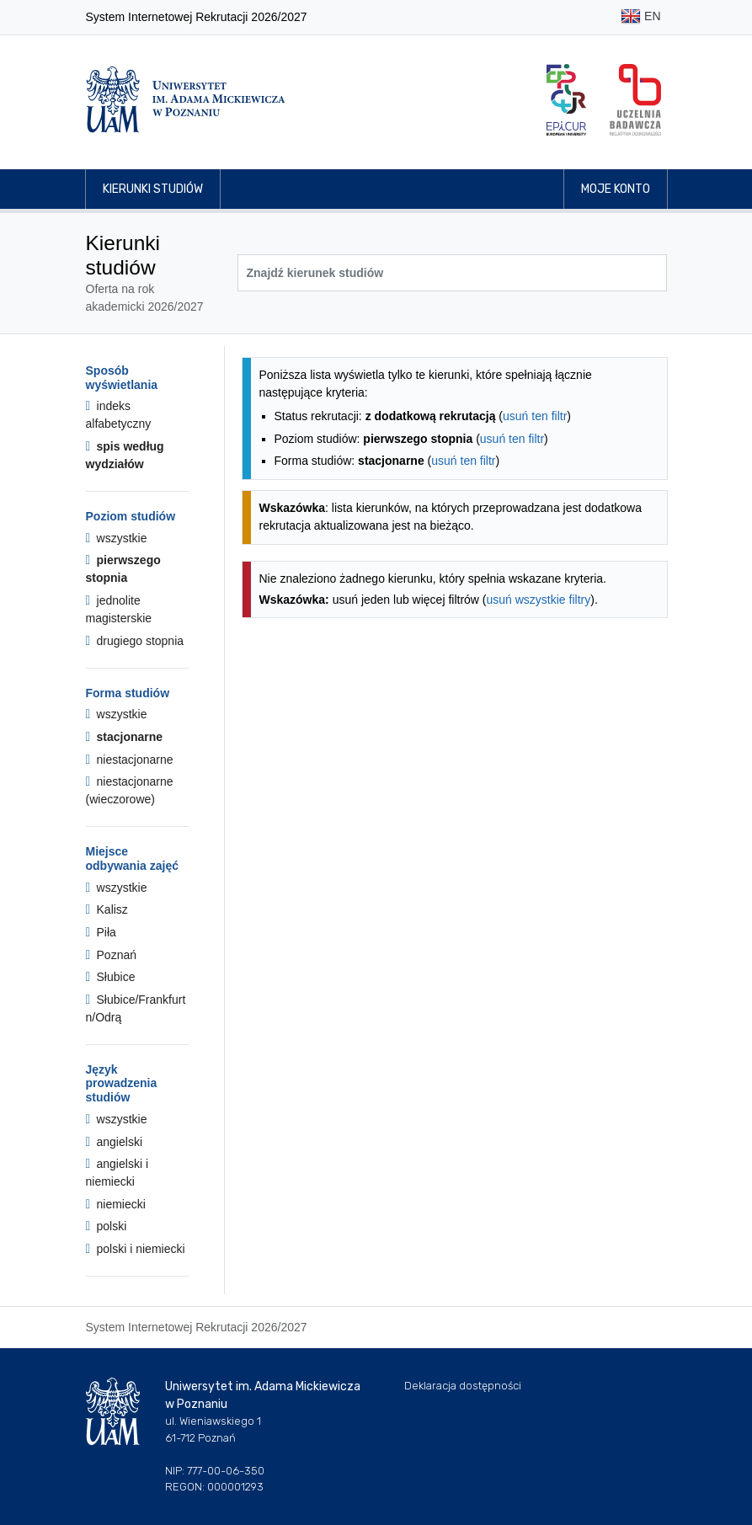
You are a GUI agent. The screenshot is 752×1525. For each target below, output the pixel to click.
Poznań (111, 955)
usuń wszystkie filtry (539, 599)
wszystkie (116, 538)
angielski (114, 1142)
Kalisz (107, 909)
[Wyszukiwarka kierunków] (452, 272)
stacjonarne (124, 737)
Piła (101, 932)
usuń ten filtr (535, 416)
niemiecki (116, 1204)
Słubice (111, 977)
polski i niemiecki (135, 1249)
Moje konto (615, 189)
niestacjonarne (129, 759)
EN (640, 17)
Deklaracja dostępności (462, 1385)
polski (106, 1226)
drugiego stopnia (135, 641)
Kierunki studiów (153, 189)
